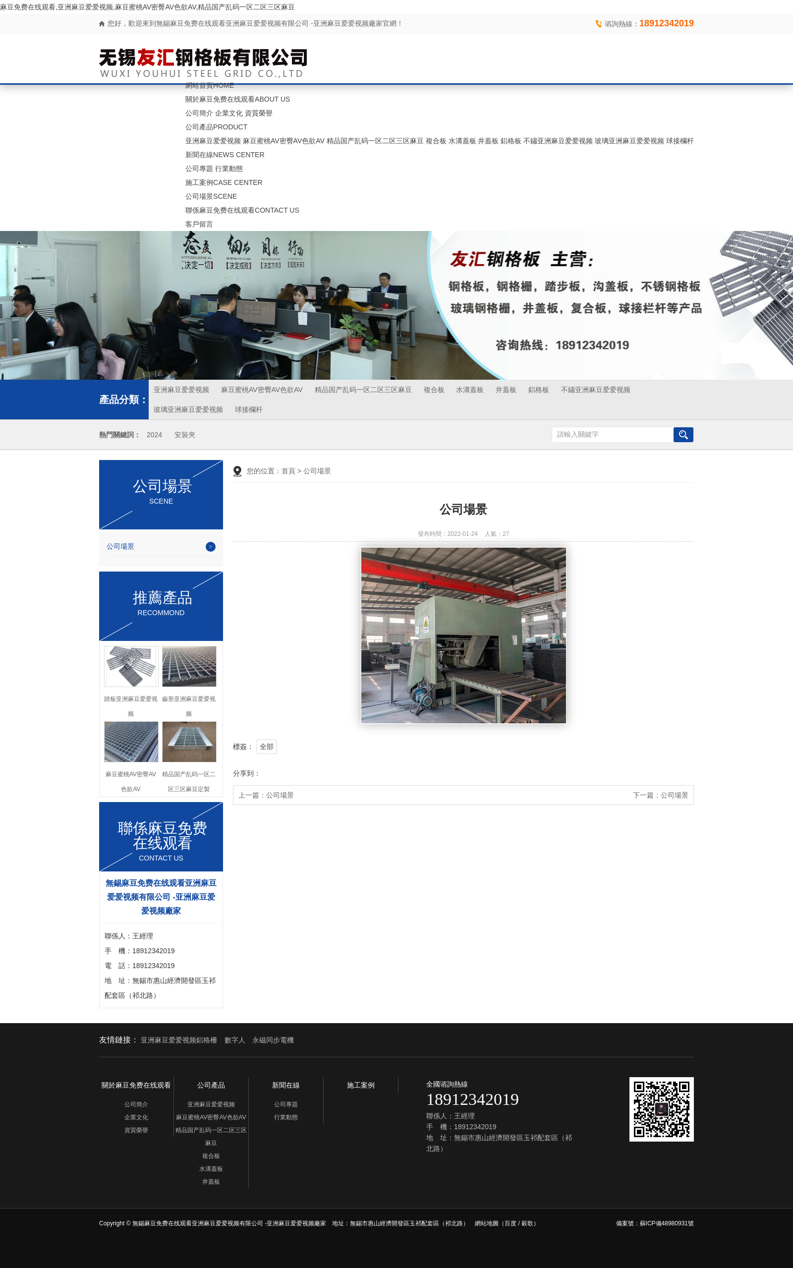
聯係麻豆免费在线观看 (242, 210)
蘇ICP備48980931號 (667, 1223)
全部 (267, 746)
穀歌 (527, 1223)
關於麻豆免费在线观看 (237, 99)
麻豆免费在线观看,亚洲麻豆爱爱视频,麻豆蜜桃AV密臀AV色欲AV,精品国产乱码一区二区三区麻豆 (147, 7)
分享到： (247, 773)
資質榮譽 (259, 113)
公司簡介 (199, 113)
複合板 (436, 141)
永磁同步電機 (273, 1040)
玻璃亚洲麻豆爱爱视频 (629, 141)
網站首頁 (209, 85)
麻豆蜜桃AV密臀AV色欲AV (284, 141)
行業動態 (229, 169)
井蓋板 (488, 141)
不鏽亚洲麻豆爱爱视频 (558, 141)
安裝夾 (184, 435)
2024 (154, 435)
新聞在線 (224, 155)
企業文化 (229, 113)
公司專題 (199, 169)
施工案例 (224, 182)
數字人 (235, 1040)
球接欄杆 (680, 141)
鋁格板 (511, 141)
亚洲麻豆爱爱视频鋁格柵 (179, 1040)
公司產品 (216, 127)
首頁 (288, 471)
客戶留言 (199, 224)
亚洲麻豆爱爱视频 (213, 141)
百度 (510, 1223)
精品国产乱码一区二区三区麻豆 (375, 141)
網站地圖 (487, 1223)
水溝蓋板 (462, 141)
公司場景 (211, 196)
